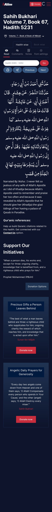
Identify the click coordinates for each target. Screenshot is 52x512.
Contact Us (9, 232)
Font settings (41, 52)
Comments (17, 52)
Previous (29, 70)
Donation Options (37, 286)
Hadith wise (22, 44)
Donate (35, 4)
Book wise (39, 44)
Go (44, 63)
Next (43, 70)
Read (6, 52)
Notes (29, 52)
